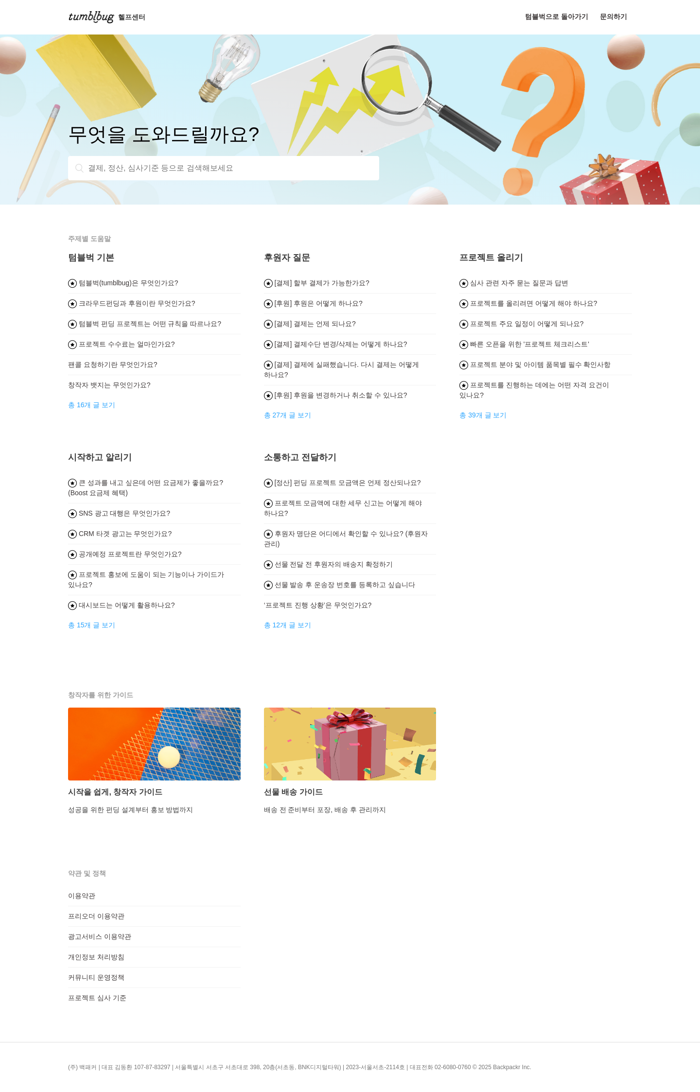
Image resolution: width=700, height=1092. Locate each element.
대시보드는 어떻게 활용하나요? (121, 605)
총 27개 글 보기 (287, 415)
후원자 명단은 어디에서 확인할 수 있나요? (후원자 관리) (346, 539)
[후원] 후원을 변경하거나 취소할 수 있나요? (335, 395)
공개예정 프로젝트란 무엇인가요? (124, 554)
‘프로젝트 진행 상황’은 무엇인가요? (318, 605)
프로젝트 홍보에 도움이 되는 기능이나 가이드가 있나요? (146, 580)
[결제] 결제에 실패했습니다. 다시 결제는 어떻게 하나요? (341, 370)
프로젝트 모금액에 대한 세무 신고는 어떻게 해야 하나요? (343, 508)
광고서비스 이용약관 (99, 936)
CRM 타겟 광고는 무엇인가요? (120, 533)
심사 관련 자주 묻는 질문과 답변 (513, 283)
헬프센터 (106, 17)
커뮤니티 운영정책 (96, 977)
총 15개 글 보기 (91, 625)
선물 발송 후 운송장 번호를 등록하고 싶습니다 (339, 585)
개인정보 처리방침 (96, 957)
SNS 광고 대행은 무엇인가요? (119, 513)
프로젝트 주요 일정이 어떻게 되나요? (521, 324)
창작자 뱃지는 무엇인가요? (109, 385)
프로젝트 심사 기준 (97, 998)
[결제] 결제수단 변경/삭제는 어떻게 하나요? (335, 344)
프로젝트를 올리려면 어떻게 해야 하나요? (528, 303)
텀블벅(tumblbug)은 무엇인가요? (123, 283)
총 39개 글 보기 (483, 415)
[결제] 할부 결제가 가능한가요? (316, 283)
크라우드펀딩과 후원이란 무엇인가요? (131, 303)
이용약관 (81, 896)
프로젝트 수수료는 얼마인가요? (121, 344)
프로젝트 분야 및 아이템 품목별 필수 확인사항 (535, 364)
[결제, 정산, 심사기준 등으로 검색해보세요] (223, 168)
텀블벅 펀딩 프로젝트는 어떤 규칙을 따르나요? (144, 324)
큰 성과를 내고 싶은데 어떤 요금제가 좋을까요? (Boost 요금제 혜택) (145, 488)
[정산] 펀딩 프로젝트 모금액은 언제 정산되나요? (342, 482)
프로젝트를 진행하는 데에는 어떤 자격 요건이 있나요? (534, 390)
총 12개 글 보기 (287, 625)
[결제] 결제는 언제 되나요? (310, 324)
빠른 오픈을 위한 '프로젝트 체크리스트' (524, 344)
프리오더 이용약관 (96, 916)
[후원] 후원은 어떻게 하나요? (313, 303)
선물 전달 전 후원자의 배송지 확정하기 (328, 564)
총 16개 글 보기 (91, 405)
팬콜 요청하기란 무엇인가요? (113, 364)
